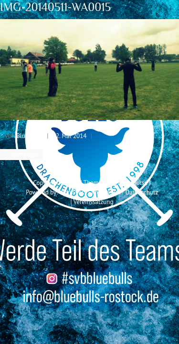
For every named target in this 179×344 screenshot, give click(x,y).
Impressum (106, 192)
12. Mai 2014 (69, 136)
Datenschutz (142, 192)
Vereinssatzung (94, 202)
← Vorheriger (21, 154)
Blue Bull (28, 136)
